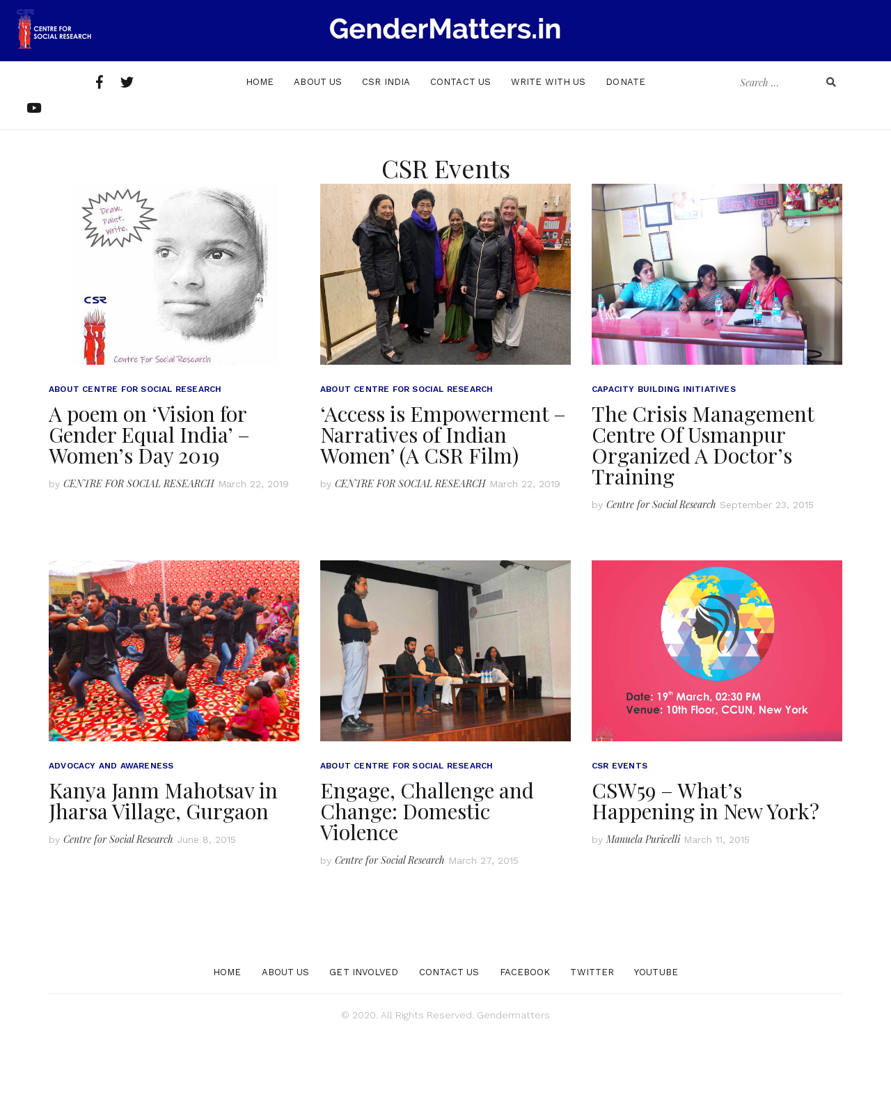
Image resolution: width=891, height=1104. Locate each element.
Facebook (525, 1040)
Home (260, 150)
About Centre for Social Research (135, 457)
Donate (625, 150)
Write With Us (548, 150)
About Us (318, 150)
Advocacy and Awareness (111, 834)
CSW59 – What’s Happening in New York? (705, 868)
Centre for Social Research (661, 572)
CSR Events (619, 834)
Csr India (386, 150)
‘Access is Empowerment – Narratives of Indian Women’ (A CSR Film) (443, 502)
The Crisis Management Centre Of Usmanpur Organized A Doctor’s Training (703, 513)
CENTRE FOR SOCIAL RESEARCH (138, 551)
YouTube (656, 1040)
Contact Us (460, 150)
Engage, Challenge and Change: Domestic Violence (427, 879)
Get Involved (363, 1040)
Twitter (592, 1040)
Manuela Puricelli (643, 907)
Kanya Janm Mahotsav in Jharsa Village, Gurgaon (163, 868)
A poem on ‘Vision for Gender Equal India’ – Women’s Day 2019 (149, 502)
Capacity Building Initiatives (664, 457)
